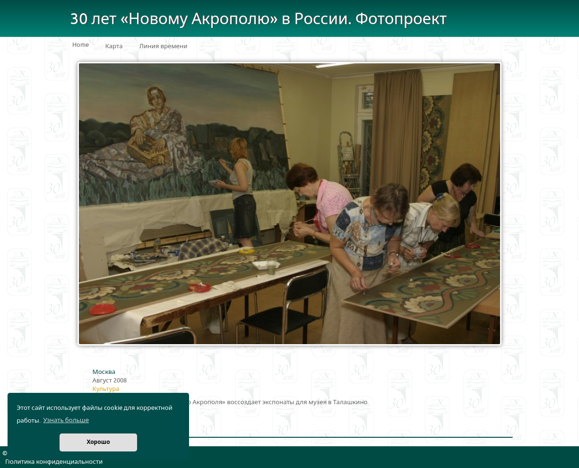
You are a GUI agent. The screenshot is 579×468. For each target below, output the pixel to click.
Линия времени (163, 46)
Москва (104, 372)
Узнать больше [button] (66, 420)
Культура (106, 389)
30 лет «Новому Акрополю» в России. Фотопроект (258, 19)
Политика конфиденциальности (54, 462)
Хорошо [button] (98, 442)
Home (80, 45)
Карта (114, 46)
